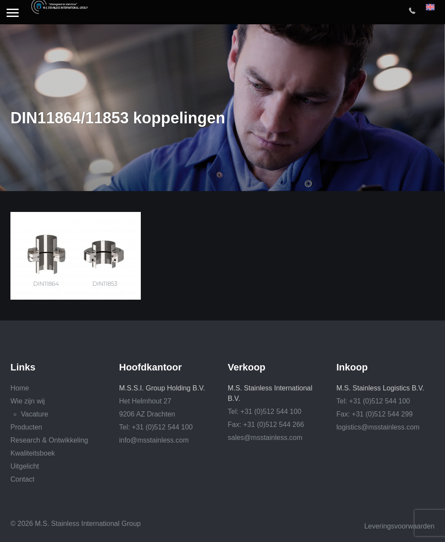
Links (22, 367)
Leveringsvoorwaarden (399, 526)
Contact (22, 479)
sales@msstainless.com (265, 437)
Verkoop (247, 367)
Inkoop (352, 367)
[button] (13, 13)
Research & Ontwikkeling (49, 440)
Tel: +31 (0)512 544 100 (156, 427)
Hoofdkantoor (150, 367)
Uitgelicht (24, 466)
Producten (26, 427)
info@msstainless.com (154, 440)
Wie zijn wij (27, 401)
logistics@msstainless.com (377, 427)
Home (19, 388)
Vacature (34, 414)
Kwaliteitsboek (32, 453)
